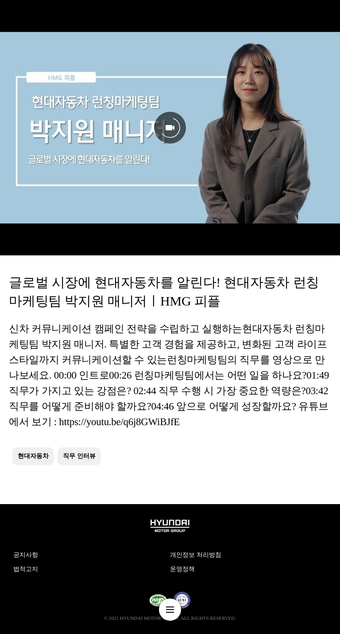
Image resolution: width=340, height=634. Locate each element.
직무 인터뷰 (79, 456)
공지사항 (25, 555)
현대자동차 (33, 456)
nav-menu (170, 610)
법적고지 (25, 569)
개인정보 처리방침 (195, 555)
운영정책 (182, 569)
